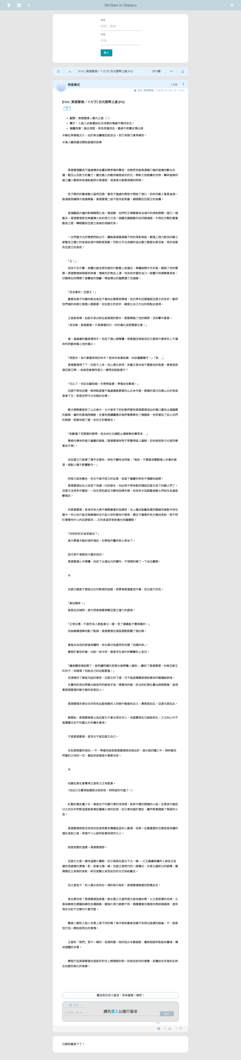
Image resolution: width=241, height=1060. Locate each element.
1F (65, 108)
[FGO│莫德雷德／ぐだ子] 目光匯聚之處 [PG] (93, 102)
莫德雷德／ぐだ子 (153, 90)
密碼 (103, 34)
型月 (140, 90)
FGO (170, 90)
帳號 (103, 20)
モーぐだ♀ (179, 90)
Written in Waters (120, 5)
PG (165, 90)
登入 (106, 52)
